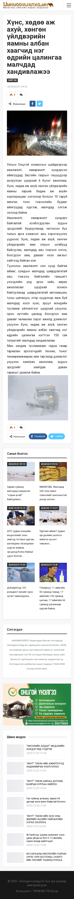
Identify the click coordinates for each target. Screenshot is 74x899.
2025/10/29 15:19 (16, 508)
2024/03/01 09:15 (16, 464)
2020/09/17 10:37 (49, 508)
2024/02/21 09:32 (49, 464)
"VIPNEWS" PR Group (45, 891)
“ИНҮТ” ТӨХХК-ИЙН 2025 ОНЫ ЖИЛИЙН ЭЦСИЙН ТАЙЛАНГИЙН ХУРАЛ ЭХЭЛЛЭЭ (44, 819)
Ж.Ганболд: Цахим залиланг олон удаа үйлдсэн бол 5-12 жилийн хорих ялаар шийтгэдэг (45, 838)
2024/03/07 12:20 (49, 565)
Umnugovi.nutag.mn (31, 881)
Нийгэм (12, 80)
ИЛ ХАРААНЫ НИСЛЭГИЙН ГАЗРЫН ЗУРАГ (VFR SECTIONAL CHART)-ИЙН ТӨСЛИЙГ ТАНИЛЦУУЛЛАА (46, 856)
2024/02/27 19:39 (16, 565)
